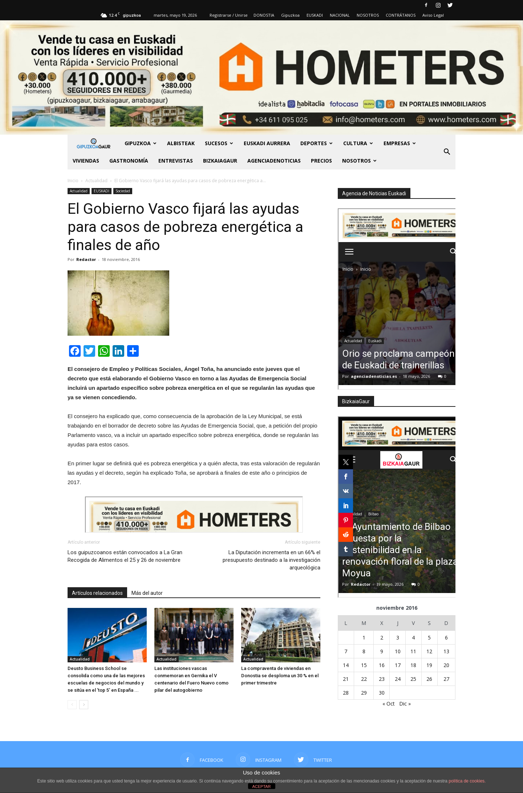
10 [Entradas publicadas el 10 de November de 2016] (398, 651)
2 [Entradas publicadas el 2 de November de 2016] (381, 637)
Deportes (316, 143)
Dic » (405, 703)
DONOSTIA (264, 15)
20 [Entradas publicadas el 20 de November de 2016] (446, 665)
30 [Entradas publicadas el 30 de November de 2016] (382, 692)
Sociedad (122, 190)
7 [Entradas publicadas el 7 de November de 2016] (345, 651)
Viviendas (86, 160)
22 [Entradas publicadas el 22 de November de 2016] (364, 678)
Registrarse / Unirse (229, 15)
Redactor (86, 259)
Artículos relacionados (97, 593)
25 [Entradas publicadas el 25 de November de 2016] (413, 678)
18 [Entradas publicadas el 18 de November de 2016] (413, 665)
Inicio (73, 180)
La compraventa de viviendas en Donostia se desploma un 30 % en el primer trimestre (280, 676)
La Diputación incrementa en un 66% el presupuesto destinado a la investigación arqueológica (271, 560)
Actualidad (79, 190)
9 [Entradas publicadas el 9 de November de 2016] (381, 651)
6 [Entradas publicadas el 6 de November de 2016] (446, 637)
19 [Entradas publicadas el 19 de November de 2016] (429, 665)
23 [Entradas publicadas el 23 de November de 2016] (382, 678)
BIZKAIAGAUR (220, 160)
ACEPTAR (261, 786)
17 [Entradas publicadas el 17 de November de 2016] (398, 665)
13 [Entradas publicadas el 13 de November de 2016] (446, 651)
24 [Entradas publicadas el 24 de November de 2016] (398, 678)
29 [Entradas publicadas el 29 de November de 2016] (364, 692)
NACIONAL (340, 15)
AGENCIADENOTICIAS (274, 160)
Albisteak (181, 143)
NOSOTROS (368, 15)
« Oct (388, 703)
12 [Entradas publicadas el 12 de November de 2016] (429, 651)
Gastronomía (128, 160)
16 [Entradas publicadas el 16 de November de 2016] (382, 665)
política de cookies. (467, 781)
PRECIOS (321, 160)
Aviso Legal (433, 15)
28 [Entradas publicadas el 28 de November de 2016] (346, 692)
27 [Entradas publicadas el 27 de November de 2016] (446, 678)
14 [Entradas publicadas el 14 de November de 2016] (346, 665)
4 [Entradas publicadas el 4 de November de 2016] (413, 637)
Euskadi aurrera (267, 143)
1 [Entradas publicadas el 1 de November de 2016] (363, 637)
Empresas (400, 143)
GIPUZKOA (141, 143)
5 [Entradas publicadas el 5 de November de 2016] (429, 637)
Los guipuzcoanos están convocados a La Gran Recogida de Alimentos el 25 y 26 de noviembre (125, 556)
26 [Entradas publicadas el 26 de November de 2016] (429, 678)
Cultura (358, 143)
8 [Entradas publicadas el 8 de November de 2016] (363, 651)
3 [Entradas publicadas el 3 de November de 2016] (397, 637)
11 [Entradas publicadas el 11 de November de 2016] (413, 651)
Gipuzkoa (290, 15)
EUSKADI (315, 15)
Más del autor (147, 593)
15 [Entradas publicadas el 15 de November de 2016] (364, 665)
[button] (446, 152)
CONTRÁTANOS (400, 15)
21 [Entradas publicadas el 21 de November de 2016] (346, 678)
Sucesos (219, 143)
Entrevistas (175, 160)
